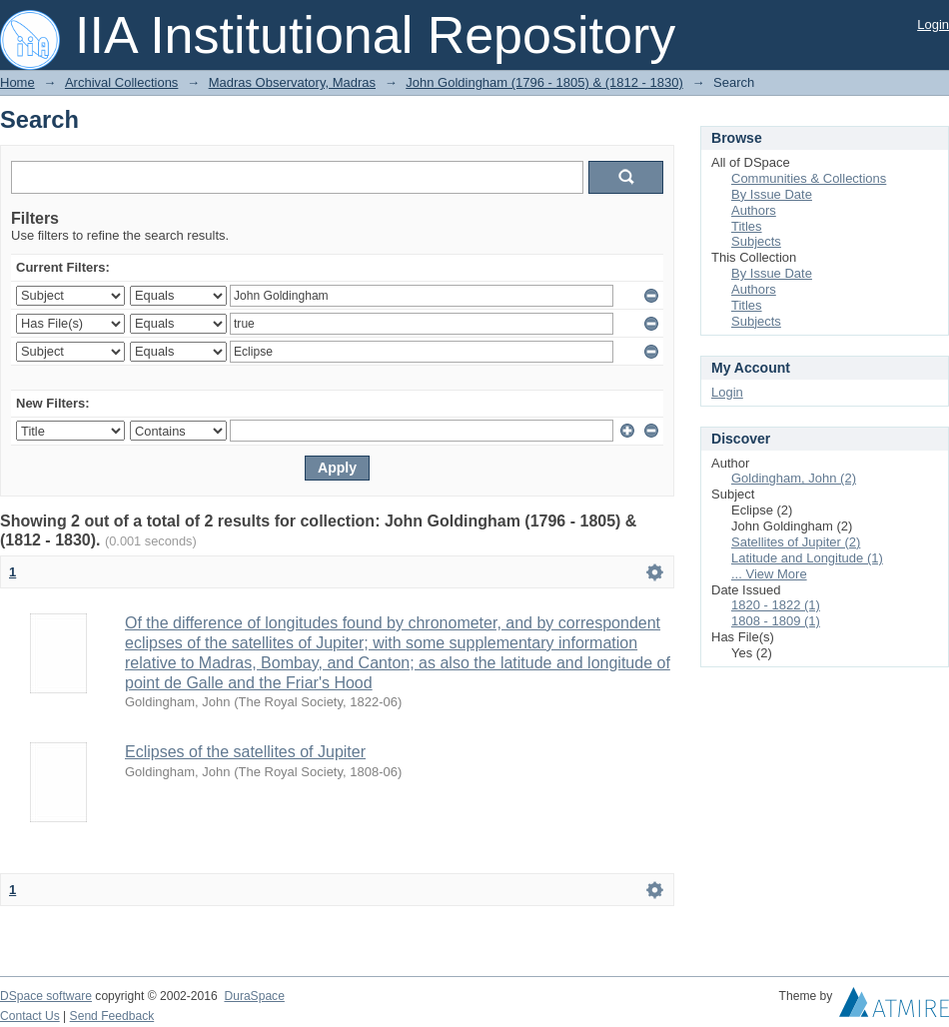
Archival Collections (121, 82)
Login (933, 24)
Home (17, 82)
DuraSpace (254, 996)
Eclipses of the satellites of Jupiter (245, 751)
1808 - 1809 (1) (775, 620)
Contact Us (30, 1016)
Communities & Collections (808, 178)
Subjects (756, 241)
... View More (769, 573)
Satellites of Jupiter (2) (795, 541)
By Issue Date (771, 194)
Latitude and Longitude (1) (807, 557)
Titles (746, 226)
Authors (753, 210)
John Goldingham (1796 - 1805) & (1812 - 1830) (544, 82)
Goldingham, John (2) (793, 478)
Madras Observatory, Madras (292, 82)
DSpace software (46, 996)
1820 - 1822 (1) (775, 604)
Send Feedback (112, 1016)
